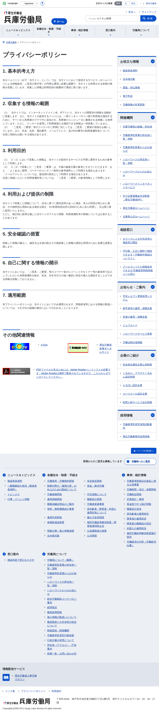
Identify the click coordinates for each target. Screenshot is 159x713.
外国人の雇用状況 (136, 528)
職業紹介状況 (134, 509)
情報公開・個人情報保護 (60, 530)
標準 (118, 3)
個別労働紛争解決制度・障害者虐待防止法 (101, 524)
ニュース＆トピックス (21, 475)
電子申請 (128, 96)
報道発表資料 (130, 70)
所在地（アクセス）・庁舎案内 (61, 647)
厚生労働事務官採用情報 (136, 436)
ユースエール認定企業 (135, 393)
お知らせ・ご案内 (137, 287)
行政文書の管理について (60, 640)
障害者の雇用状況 (136, 518)
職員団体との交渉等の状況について (61, 624)
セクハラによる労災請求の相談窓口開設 (137, 240)
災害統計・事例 (135, 499)
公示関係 (92, 535)
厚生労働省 (151, 3)
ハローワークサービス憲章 (137, 333)
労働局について (57, 554)
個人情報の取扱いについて (61, 617)
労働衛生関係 (134, 494)
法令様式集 (129, 79)
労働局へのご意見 (140, 461)
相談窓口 (137, 230)
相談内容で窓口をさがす (20, 560)
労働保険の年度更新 (134, 104)
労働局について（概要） (60, 560)
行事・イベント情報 (18, 499)
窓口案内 (13, 554)
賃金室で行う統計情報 (139, 504)
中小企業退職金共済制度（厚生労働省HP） (136, 198)
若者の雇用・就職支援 (135, 316)
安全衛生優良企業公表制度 (137, 364)
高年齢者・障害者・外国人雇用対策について (101, 511)
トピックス (13, 494)
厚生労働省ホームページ (136, 208)
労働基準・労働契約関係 (60, 481)
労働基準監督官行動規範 (60, 635)
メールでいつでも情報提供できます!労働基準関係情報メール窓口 (138, 270)
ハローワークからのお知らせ (137, 173)
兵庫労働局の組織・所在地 (137, 126)
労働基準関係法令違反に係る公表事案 (141, 483)
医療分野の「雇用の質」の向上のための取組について (61, 487)
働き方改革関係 (95, 517)
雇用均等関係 (54, 517)
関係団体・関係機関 (58, 630)
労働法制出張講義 (132, 342)
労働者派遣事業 (95, 504)
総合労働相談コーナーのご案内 (61, 600)
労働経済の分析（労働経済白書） (141, 543)
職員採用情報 (54, 612)
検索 (150, 18)
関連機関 (137, 117)
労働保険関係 (54, 494)
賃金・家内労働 (95, 485)
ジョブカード (130, 325)
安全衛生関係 (94, 481)
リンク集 (10, 691)
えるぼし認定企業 (132, 385)
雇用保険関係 (54, 499)
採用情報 (137, 415)
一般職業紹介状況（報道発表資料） (22, 487)
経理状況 (52, 607)
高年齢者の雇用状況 (138, 513)
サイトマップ (149, 12)
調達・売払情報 (131, 87)
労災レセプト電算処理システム (137, 298)
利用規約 (56, 691)
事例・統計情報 (136, 475)
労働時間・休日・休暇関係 (141, 489)
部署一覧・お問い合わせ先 (61, 653)
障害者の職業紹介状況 (139, 523)
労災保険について (97, 494)
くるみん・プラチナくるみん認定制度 (137, 375)
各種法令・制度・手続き (62, 475)
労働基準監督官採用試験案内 (137, 426)
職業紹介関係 (94, 499)
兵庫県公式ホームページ (136, 216)
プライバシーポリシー (33, 691)
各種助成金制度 (55, 522)
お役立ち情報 (137, 61)
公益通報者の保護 (97, 530)
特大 (133, 3)
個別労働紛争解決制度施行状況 (141, 535)
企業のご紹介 (137, 355)
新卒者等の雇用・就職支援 (137, 308)
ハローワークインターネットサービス (137, 185)
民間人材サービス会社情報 (137, 402)
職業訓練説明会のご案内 (60, 504)
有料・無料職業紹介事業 (60, 509)
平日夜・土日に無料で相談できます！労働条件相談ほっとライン (137, 255)
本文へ (132, 12)
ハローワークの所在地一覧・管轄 (136, 161)
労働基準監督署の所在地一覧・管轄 (137, 137)
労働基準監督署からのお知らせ (137, 149)
